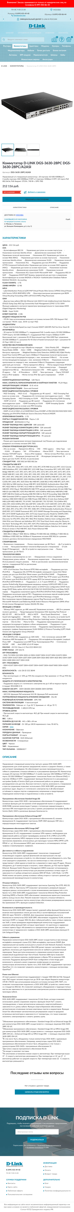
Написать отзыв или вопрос (37, 1092)
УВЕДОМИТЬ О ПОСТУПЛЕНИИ (37, 199)
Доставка (48, 1167)
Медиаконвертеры (16, 50)
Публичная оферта (15, 1191)
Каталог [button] (10, 33)
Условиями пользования (35, 1147)
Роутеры (7, 46)
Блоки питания (59, 50)
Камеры (55, 46)
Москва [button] (19, 215)
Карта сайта (12, 1187)
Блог (47, 1183)
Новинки (49, 33)
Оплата (48, 1170)
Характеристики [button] (19, 207)
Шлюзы (54, 55)
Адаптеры (33, 46)
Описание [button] (54, 207)
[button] (18, 15)
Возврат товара (51, 1174)
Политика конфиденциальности (58, 1191)
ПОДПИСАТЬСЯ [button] (37, 1140)
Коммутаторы (20, 46)
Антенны (13, 55)
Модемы (45, 46)
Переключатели (40, 55)
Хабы (62, 55)
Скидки (48, 1187)
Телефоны (66, 46)
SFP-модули (25, 55)
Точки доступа (43, 50)
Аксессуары (47, 59)
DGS (11, 727)
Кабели (31, 50)
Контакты (63, 33)
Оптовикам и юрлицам (29, 33)
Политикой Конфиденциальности (49, 1145)
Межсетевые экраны (30, 59)
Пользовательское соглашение (20, 1194)
